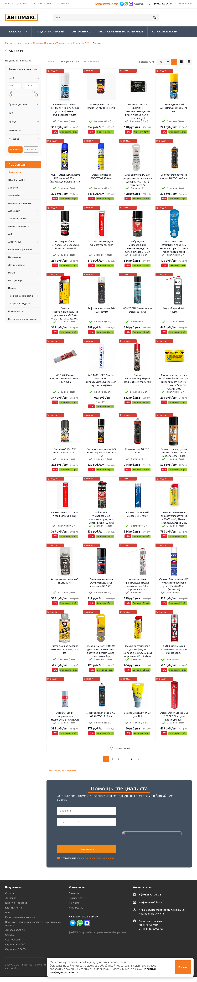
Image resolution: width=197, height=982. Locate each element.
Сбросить (31, 149)
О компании (77, 892)
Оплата (9, 898)
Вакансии (74, 898)
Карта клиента (13, 913)
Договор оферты (15, 935)
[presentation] (83, 838)
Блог (8, 918)
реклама (121, 938)
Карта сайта (12, 974)
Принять (183, 967)
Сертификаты (13, 945)
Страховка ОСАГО (15, 954)
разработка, (89, 938)
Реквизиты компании (151, 926)
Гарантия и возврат (16, 908)
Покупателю (13, 892)
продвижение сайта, (106, 938)
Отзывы (9, 940)
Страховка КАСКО (15, 950)
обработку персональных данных (95, 860)
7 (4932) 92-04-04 (150, 900)
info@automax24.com (107, 4)
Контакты (74, 908)
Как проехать (76, 903)
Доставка (10, 903)
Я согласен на (88, 860)
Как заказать (76, 913)
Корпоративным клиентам (20, 922)
